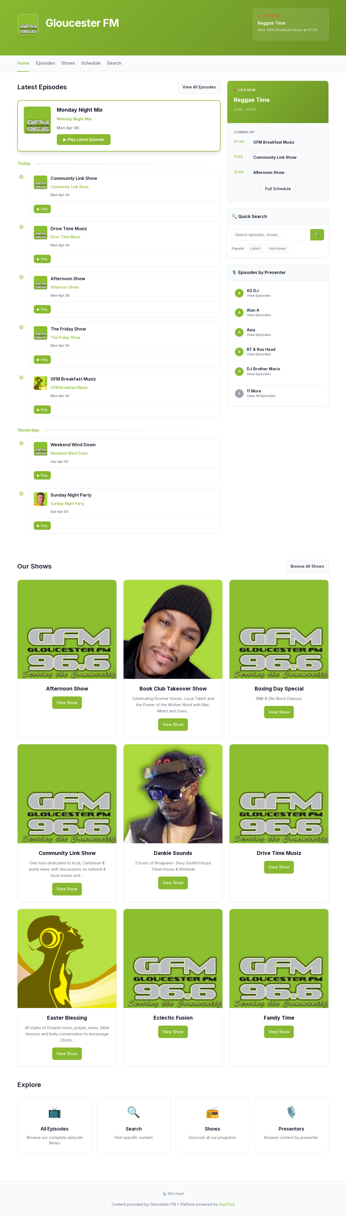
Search (114, 63)
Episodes (45, 63)
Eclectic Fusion (173, 1025)
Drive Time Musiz (69, 230)
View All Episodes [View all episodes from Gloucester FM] (199, 87)
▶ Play (43, 210)
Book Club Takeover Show (173, 695)
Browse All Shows (307, 573)
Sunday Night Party (71, 501)
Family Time (279, 1025)
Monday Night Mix (75, 119)
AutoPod (227, 1204)
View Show (67, 709)
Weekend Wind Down (73, 450)
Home (23, 63)
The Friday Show (68, 333)
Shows (68, 63)
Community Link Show (74, 179)
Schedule (91, 63)
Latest (255, 248)
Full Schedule (278, 188)
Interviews (277, 248)
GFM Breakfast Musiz (74, 384)
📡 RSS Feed (173, 1194)
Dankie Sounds (173, 860)
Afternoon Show (68, 282)
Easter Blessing (67, 1025)
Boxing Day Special (279, 695)
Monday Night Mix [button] (81, 110)
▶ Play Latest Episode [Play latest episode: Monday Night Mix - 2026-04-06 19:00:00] (84, 140)
